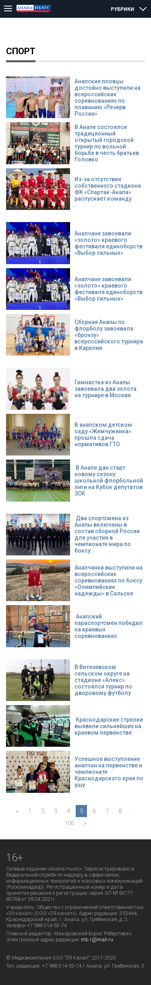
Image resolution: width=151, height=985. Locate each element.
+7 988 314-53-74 (61, 966)
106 (69, 823)
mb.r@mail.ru (97, 939)
